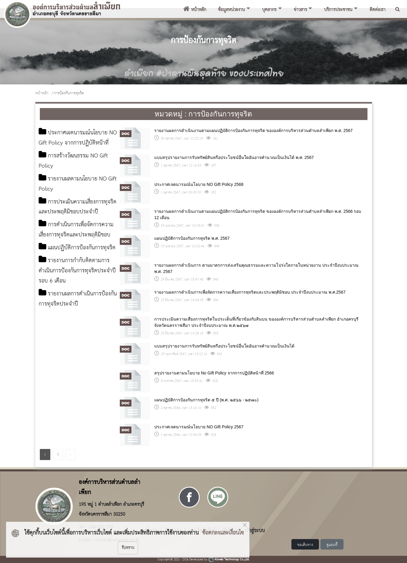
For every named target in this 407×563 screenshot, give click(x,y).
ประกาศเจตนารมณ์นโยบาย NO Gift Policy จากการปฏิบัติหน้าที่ (74, 143)
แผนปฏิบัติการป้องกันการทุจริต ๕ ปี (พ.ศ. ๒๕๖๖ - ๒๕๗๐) (206, 399)
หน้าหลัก (194, 9)
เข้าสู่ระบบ (255, 530)
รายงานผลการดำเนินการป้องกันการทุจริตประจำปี (72, 319)
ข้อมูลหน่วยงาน (231, 9)
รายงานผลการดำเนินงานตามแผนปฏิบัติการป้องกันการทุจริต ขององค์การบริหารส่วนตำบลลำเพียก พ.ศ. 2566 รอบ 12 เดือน (257, 214)
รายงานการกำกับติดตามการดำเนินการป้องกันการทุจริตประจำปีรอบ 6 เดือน (77, 291)
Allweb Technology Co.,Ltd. (228, 559)
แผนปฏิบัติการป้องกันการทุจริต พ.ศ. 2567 (192, 238)
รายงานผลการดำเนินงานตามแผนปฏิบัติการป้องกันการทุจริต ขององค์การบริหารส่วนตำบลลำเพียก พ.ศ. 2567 (253, 130)
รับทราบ (128, 548)
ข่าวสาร (300, 9)
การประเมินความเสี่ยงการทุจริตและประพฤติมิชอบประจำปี (76, 217)
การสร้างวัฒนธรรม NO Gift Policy (74, 171)
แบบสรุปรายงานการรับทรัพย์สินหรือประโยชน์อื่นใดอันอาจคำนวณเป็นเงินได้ (224, 346)
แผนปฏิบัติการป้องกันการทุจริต (72, 263)
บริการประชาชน (338, 9)
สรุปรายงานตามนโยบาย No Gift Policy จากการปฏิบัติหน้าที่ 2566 (214, 373)
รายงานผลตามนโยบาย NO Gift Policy (74, 194)
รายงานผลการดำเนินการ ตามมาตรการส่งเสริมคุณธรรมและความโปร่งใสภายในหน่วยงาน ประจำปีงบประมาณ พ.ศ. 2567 (256, 268)
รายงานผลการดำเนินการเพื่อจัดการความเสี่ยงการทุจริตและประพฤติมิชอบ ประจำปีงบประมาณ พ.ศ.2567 (250, 292)
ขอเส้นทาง (305, 545)
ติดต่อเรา (377, 9)
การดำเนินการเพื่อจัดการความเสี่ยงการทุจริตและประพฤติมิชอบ (77, 240)
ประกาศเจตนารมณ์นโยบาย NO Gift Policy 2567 (198, 426)
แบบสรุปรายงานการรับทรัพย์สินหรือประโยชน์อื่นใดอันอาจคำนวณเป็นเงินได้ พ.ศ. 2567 (234, 157)
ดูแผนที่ (332, 545)
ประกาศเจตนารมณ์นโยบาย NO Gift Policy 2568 (198, 184)
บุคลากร (269, 9)
